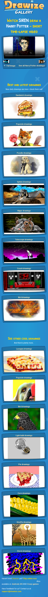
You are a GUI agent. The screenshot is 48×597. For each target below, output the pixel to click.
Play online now (30, 578)
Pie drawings (24, 464)
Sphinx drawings (24, 182)
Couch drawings (24, 268)
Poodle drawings (24, 153)
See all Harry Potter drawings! (32, 66)
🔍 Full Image (9, 66)
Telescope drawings (24, 240)
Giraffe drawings (24, 522)
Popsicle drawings (24, 124)
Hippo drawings (24, 211)
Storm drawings (24, 551)
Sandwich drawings (24, 95)
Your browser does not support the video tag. (24, 47)
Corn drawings (24, 493)
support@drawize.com (11, 591)
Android (15, 584)
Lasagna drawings (24, 349)
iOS (21, 584)
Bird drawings (24, 297)
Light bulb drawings (24, 435)
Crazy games (33, 584)
